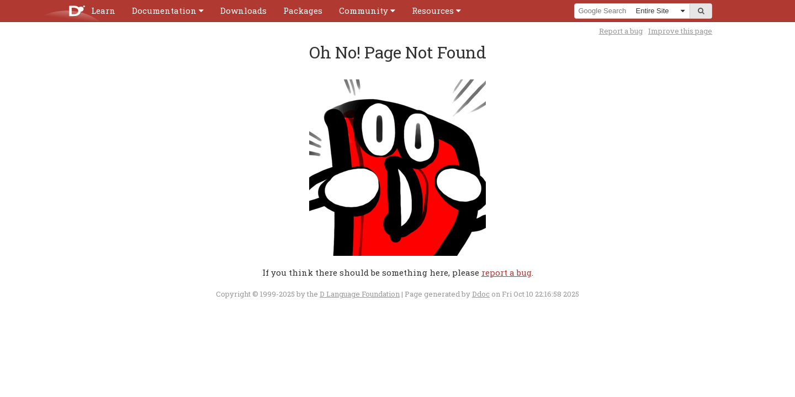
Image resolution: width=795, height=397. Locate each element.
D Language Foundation (360, 294)
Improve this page (680, 31)
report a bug (506, 272)
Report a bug (621, 31)
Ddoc (481, 294)
